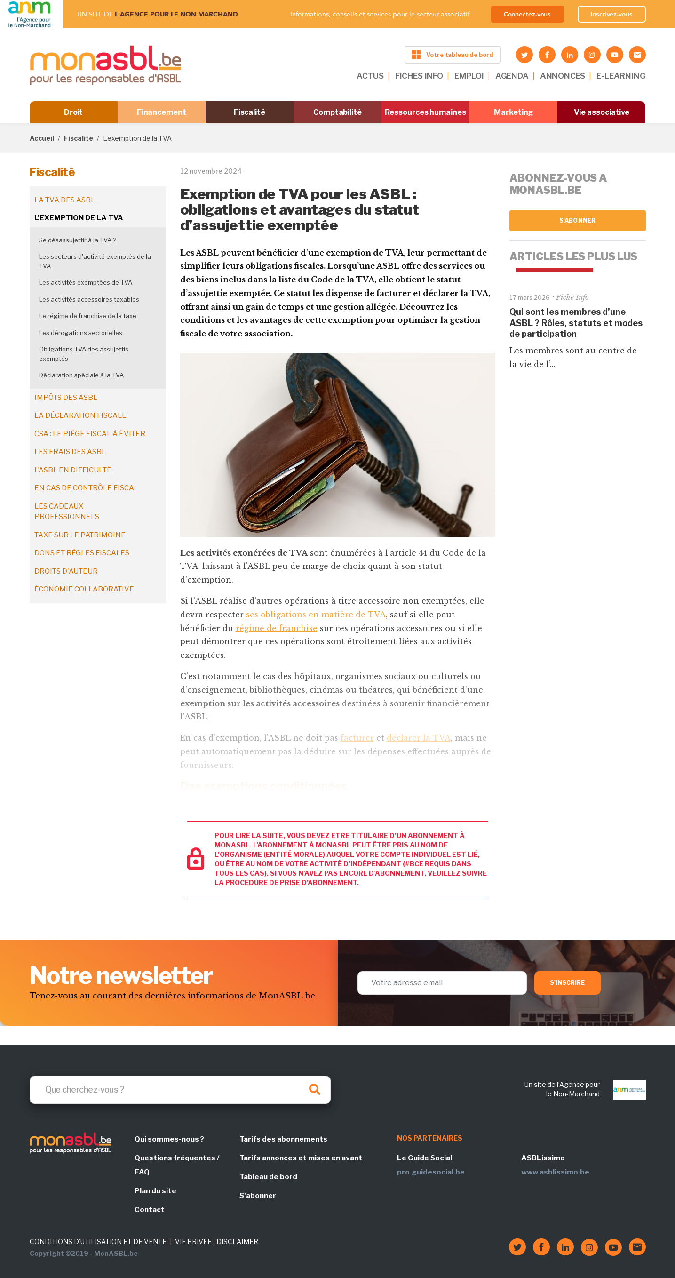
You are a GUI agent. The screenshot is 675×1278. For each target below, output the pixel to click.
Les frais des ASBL (70, 451)
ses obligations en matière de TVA (316, 614)
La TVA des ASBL (64, 200)
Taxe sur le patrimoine (80, 535)
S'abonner (577, 220)
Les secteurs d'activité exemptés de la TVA (95, 261)
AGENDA (512, 75)
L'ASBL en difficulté (72, 470)
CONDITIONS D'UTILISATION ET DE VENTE (98, 1242)
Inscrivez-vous (611, 14)
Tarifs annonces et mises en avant (300, 1158)
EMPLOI (469, 75)
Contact (150, 1210)
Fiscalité (249, 112)
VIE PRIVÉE (193, 1242)
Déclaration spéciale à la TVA (81, 375)
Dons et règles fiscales (81, 553)
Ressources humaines (425, 112)
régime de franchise (277, 628)
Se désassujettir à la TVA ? (77, 240)
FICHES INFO (419, 75)
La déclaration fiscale (80, 415)
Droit (73, 112)
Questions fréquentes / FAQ (177, 1165)
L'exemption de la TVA (78, 218)
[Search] (180, 1090)
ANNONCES (563, 75)
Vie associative (602, 112)
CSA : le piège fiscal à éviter (89, 434)
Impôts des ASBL (65, 397)
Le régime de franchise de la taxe (87, 316)
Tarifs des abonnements (283, 1139)
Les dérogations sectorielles (80, 332)
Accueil (42, 138)
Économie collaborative (84, 589)
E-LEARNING (620, 75)
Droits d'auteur (66, 571)
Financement (161, 112)
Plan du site (155, 1191)
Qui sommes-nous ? (169, 1139)
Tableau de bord (268, 1177)
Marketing (513, 112)
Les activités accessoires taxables (89, 299)
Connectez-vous (527, 14)
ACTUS (370, 75)
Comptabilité (337, 112)
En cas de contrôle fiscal (86, 488)
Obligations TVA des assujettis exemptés (83, 353)
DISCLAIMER (237, 1242)
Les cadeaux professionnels (66, 511)
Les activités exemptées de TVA (85, 282)
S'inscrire (567, 982)
